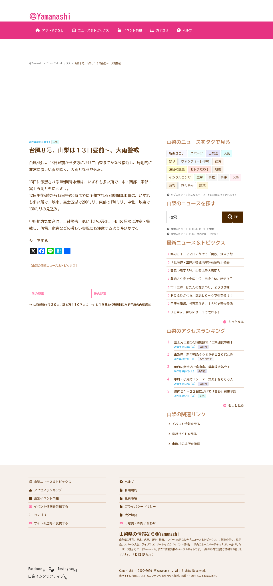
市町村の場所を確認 (186, 443)
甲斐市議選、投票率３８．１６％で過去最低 (202, 303)
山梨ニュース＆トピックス (49, 481)
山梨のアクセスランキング (196, 331)
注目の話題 (177, 169)
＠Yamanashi (50, 16)
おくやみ (187, 185)
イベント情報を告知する (48, 506)
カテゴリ (159, 30)
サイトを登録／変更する (48, 523)
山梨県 (213, 153)
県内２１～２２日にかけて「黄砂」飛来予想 (202, 254)
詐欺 (202, 185)
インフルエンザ (180, 177)
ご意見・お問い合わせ (137, 523)
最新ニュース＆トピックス (196, 242)
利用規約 (128, 490)
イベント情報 (129, 30)
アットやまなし (50, 30)
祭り (172, 161)
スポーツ (196, 153)
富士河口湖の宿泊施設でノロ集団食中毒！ (203, 342)
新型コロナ (177, 153)
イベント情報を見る (186, 423)
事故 (212, 177)
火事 (236, 177)
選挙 (200, 177)
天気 (55, 142)
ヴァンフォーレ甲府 (195, 161)
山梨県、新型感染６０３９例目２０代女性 (203, 354)
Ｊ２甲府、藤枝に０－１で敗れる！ (195, 312)
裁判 (172, 185)
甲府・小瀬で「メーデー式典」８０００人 (203, 379)
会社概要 (128, 515)
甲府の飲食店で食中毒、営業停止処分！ (202, 366)
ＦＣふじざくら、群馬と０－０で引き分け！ (202, 295)
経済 (218, 161)
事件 (224, 177)
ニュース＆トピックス (90, 30)
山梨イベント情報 (43, 498)
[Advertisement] (136, 103)
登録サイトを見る (184, 433)
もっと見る (236, 321)
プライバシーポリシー (137, 506)
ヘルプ (184, 30)
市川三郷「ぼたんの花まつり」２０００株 (200, 287)
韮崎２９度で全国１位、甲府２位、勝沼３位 (202, 278)
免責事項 (128, 498)
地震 (218, 169)
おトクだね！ (199, 169)
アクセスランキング (45, 490)
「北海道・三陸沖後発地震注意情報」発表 (200, 262)
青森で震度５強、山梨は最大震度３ (195, 270)
